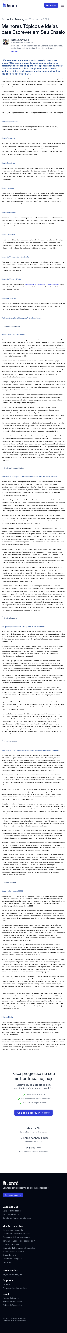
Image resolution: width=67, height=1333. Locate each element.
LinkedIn (14, 51)
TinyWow (7, 1262)
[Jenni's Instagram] (4, 1326)
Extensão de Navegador (13, 1230)
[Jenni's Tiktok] (13, 1326)
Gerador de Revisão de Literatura (17, 1218)
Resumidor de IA (9, 1255)
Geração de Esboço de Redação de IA (19, 1241)
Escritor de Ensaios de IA (13, 1251)
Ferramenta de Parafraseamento (16, 1237)
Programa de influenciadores (15, 1288)
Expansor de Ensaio (11, 1244)
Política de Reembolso (12, 1305)
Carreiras (6, 1284)
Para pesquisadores (11, 1214)
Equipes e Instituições (12, 1211)
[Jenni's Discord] (22, 1326)
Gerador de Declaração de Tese (16, 1233)
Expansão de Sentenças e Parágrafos (19, 1248)
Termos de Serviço (11, 1298)
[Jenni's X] (18, 1326)
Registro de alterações (12, 1274)
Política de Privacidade (12, 1301)
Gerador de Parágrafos (13, 1259)
